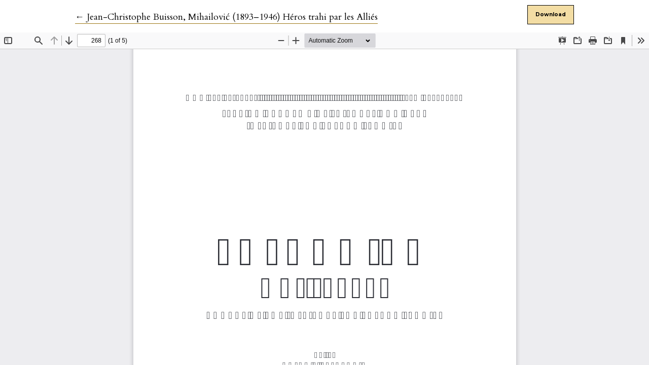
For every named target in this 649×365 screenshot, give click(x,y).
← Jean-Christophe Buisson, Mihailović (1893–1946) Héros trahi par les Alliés (226, 17)
